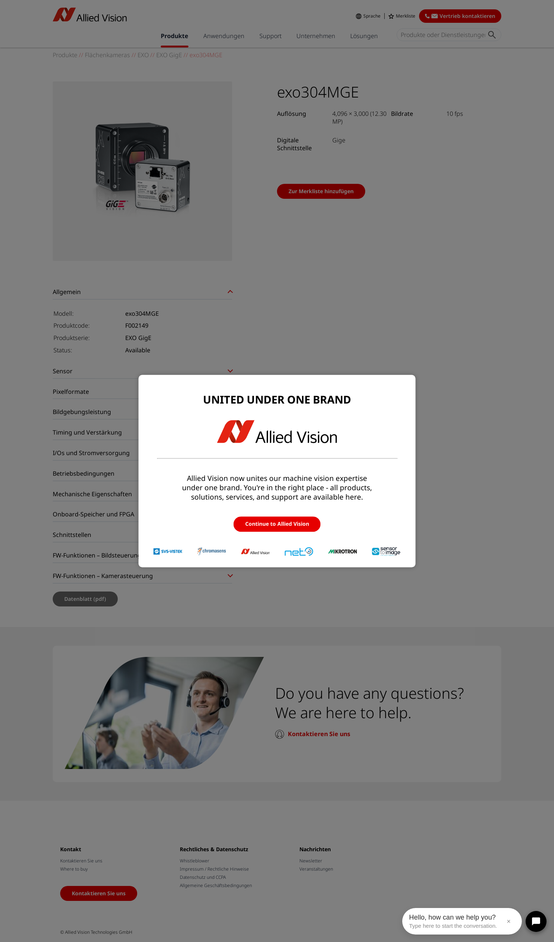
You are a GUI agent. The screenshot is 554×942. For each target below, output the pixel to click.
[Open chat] (536, 921)
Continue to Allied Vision (277, 524)
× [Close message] (509, 921)
